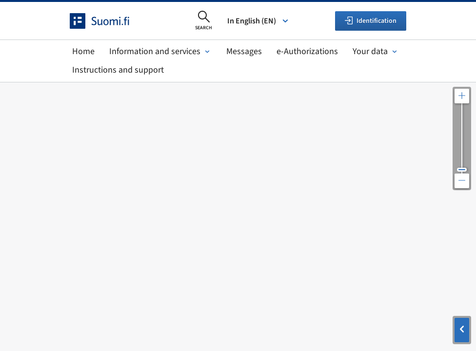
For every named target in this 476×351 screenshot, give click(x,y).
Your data (376, 51)
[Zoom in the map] (462, 96)
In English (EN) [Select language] (258, 21)
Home (83, 51)
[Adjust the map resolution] (462, 138)
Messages (244, 51)
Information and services (160, 51)
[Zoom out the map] (462, 181)
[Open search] (203, 21)
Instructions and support (118, 70)
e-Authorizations (307, 51)
